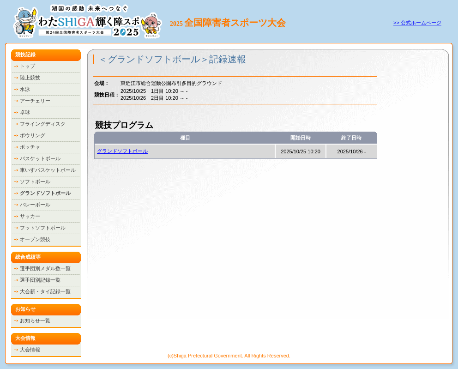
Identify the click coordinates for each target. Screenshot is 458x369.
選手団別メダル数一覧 (45, 268)
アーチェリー (35, 100)
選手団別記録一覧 (40, 280)
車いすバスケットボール (48, 170)
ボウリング (32, 135)
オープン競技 (35, 239)
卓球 (25, 112)
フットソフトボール (43, 227)
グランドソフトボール (122, 151)
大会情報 (30, 349)
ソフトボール (35, 181)
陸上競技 (30, 77)
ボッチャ (30, 147)
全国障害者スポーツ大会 (235, 23)
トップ (27, 66)
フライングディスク (43, 124)
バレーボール (35, 204)
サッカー (30, 216)
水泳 (25, 89)
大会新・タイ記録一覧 (45, 291)
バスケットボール (40, 158)
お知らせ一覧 (35, 320)
